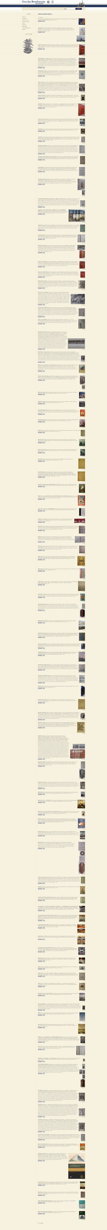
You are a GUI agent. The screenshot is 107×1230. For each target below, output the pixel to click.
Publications (24, 26)
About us (24, 16)
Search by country (25, 21)
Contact (23, 29)
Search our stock (25, 19)
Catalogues (24, 18)
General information (26, 27)
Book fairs (24, 24)
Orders (23, 23)
